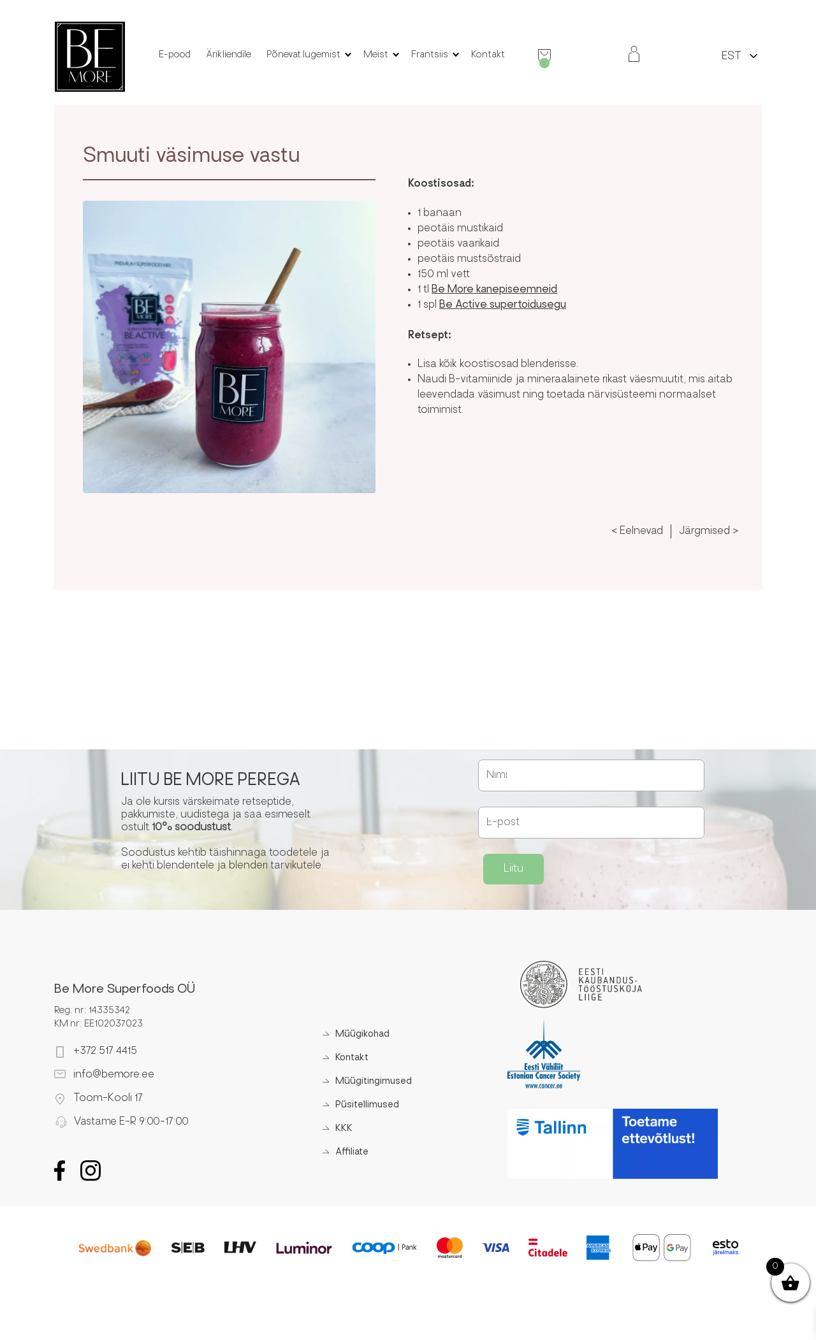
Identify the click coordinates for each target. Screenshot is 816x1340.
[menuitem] (731, 56)
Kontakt (488, 55)
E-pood (175, 55)
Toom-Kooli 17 (108, 1098)
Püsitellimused (367, 1105)
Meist (375, 55)
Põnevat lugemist (303, 55)
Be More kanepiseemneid (494, 290)
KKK (344, 1129)
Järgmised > (708, 531)
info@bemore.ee (113, 1075)
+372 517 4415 (105, 1051)
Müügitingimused (373, 1081)
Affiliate (351, 1152)
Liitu (513, 869)
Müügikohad (362, 1034)
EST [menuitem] (731, 57)
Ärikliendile (228, 55)
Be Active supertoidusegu (502, 305)
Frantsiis (429, 55)
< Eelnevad (637, 531)
